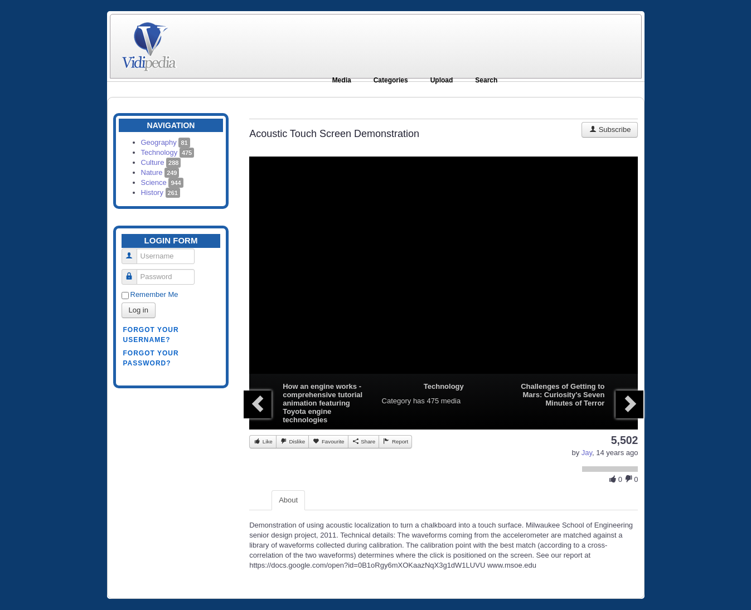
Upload (441, 80)
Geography (165, 142)
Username (133, 251)
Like (263, 441)
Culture (161, 162)
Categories (391, 80)
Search (486, 80)
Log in (138, 310)
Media (341, 80)
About (288, 500)
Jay (587, 452)
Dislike (292, 441)
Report (395, 441)
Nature (160, 172)
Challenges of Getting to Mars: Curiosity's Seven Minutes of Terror (562, 394)
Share (364, 441)
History (160, 192)
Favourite (328, 441)
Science (162, 182)
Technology (168, 152)
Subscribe (610, 129)
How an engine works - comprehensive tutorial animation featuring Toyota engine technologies (322, 403)
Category (396, 401)
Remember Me (154, 294)
